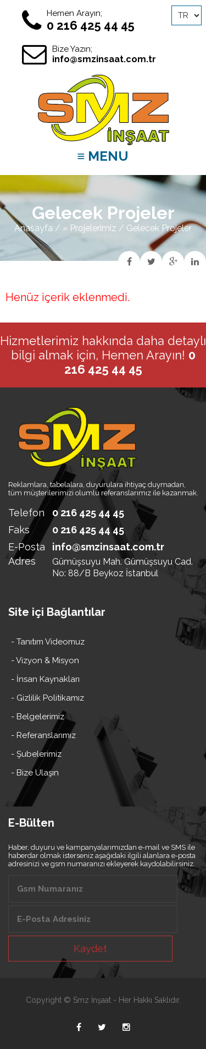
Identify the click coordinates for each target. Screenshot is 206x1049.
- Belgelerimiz (37, 717)
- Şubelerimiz (36, 754)
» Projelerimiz (89, 228)
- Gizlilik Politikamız (47, 698)
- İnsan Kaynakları (45, 679)
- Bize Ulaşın (35, 773)
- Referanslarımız (43, 735)
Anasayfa (33, 228)
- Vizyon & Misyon (45, 660)
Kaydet (90, 948)
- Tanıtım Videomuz (48, 642)
